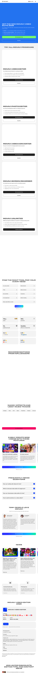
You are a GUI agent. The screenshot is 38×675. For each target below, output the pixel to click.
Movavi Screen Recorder (17, 181)
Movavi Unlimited (13, 218)
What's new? (5, 626)
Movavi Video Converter (17, 143)
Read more (5, 572)
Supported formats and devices (14, 626)
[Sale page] (31, 1)
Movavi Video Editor (14, 69)
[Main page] (5, 1)
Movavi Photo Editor (15, 106)
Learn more (4, 656)
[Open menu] (35, 1)
